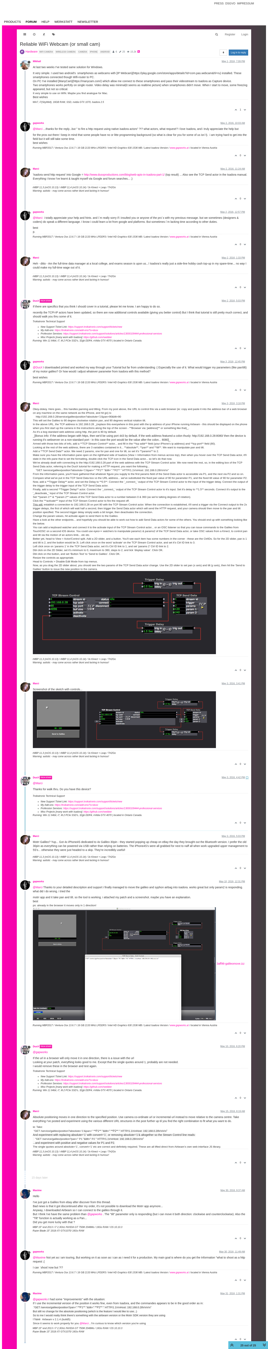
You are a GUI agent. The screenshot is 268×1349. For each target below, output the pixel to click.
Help (45, 21)
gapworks (38, 123)
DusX (36, 300)
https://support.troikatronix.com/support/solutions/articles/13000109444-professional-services (112, 333)
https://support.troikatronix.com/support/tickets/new (95, 326)
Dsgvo (230, 3)
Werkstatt (63, 21)
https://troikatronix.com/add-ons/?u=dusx (76, 330)
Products (12, 21)
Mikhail (37, 61)
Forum (31, 21)
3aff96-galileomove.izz (231, 963)
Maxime (37, 1190)
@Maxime (39, 1257)
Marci (36, 168)
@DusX (37, 367)
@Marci (37, 128)
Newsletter (88, 21)
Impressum (245, 3)
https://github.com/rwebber (98, 337)
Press (219, 3)
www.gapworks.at (179, 147)
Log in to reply (238, 52)
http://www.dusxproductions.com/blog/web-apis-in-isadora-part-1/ (124, 174)
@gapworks (40, 1052)
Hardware (31, 51)
